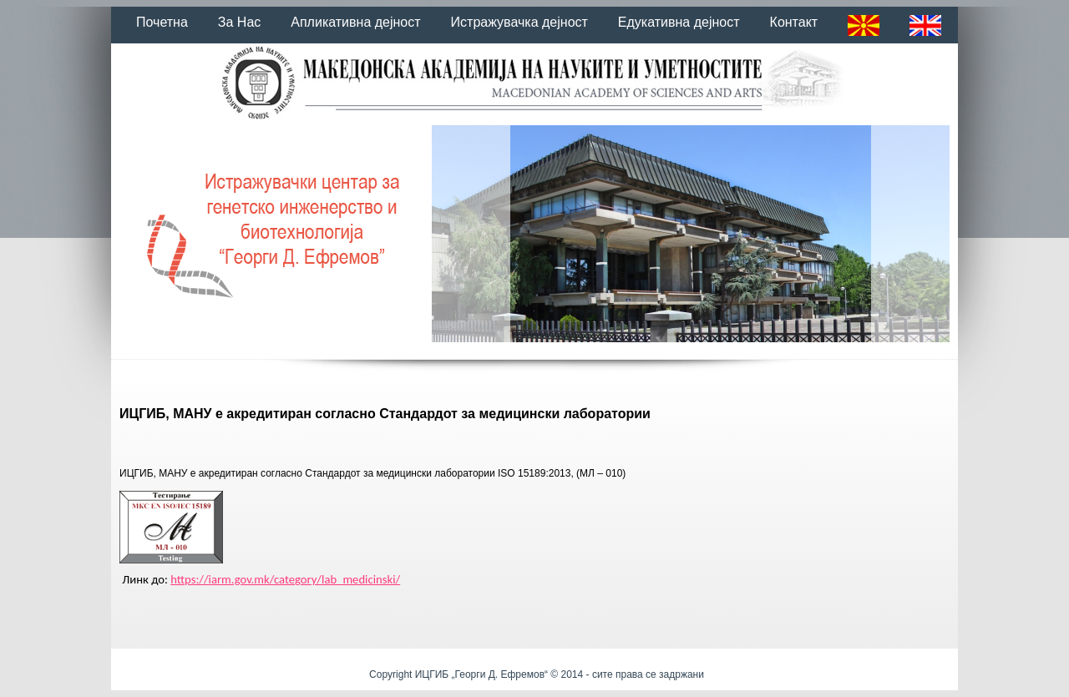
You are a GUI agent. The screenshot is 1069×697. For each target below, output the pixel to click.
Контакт (794, 22)
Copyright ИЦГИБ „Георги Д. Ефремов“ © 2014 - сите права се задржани (536, 674)
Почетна (162, 22)
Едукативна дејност (679, 22)
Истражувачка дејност (519, 22)
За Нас (239, 22)
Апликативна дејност (355, 22)
